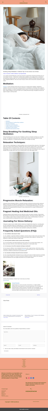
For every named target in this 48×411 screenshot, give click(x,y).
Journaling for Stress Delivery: (11, 127)
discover (24, 249)
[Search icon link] (45, 2)
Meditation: (8, 121)
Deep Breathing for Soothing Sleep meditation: (15, 122)
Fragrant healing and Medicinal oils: (13, 126)
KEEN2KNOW (24, 359)
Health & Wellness (14, 73)
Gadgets (24, 365)
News (24, 360)
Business (24, 363)
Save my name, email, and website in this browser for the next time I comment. (20, 348)
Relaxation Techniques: (10, 123)
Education (24, 364)
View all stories (6, 280)
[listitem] (16, 269)
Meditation (5, 86)
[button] (45, 2)
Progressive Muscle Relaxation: (12, 124)
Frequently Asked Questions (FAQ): (13, 128)
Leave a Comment (6, 73)
